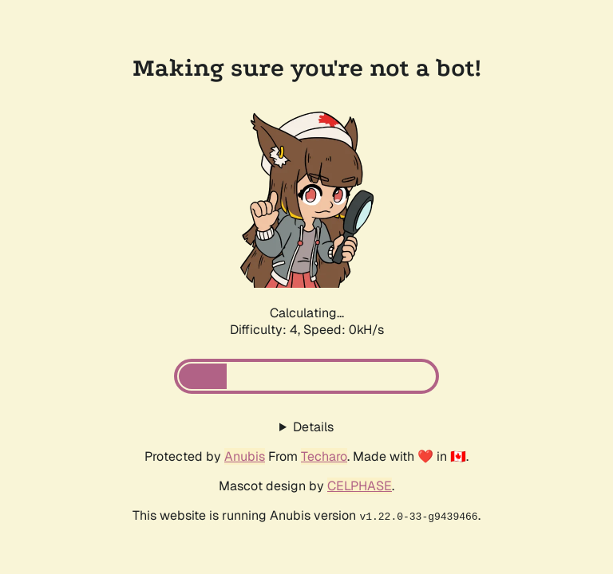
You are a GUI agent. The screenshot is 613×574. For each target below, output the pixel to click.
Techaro (324, 456)
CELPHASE (359, 486)
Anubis (244, 456)
